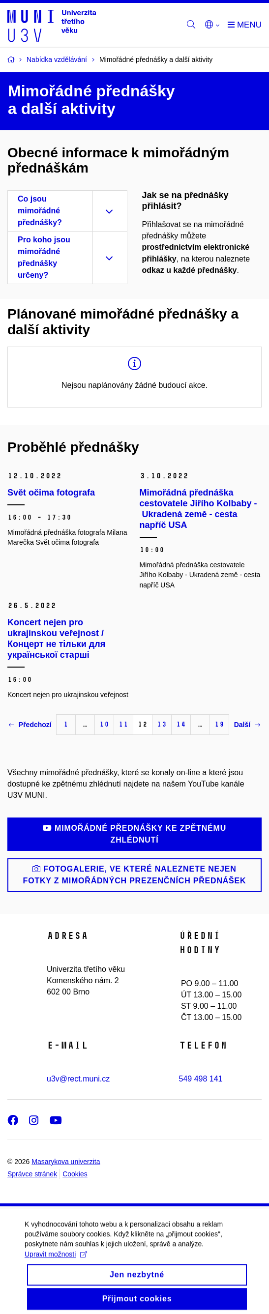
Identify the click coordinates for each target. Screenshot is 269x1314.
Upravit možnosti (56, 1263)
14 (181, 724)
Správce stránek (32, 1174)
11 (123, 724)
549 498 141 (201, 1079)
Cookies (75, 1174)
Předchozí (30, 725)
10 (104, 724)
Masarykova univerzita (65, 1162)
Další (247, 725)
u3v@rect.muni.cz (78, 1079)
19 (219, 724)
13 (162, 724)
